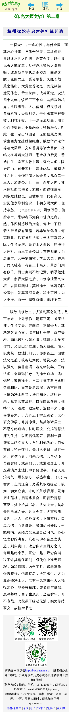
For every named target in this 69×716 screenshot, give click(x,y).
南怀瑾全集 (14, 708)
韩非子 (41, 708)
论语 (25, 708)
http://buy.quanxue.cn (37, 670)
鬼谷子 (51, 708)
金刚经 (61, 708)
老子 (33, 708)
